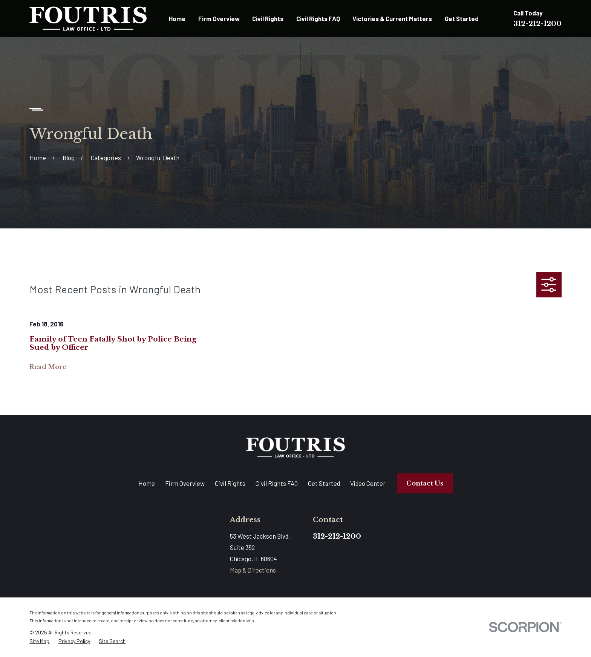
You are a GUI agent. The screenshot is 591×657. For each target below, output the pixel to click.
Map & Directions (253, 570)
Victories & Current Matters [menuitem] (392, 18)
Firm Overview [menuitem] (219, 18)
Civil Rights (230, 483)
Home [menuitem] (177, 18)
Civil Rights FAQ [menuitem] (318, 18)
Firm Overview (185, 483)
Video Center (368, 483)
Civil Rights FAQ (277, 483)
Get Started (324, 483)
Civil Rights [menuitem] (267, 18)
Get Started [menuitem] (462, 18)
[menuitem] (39, 641)
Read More (47, 367)
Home (146, 483)
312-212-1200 (537, 23)
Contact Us (424, 483)
